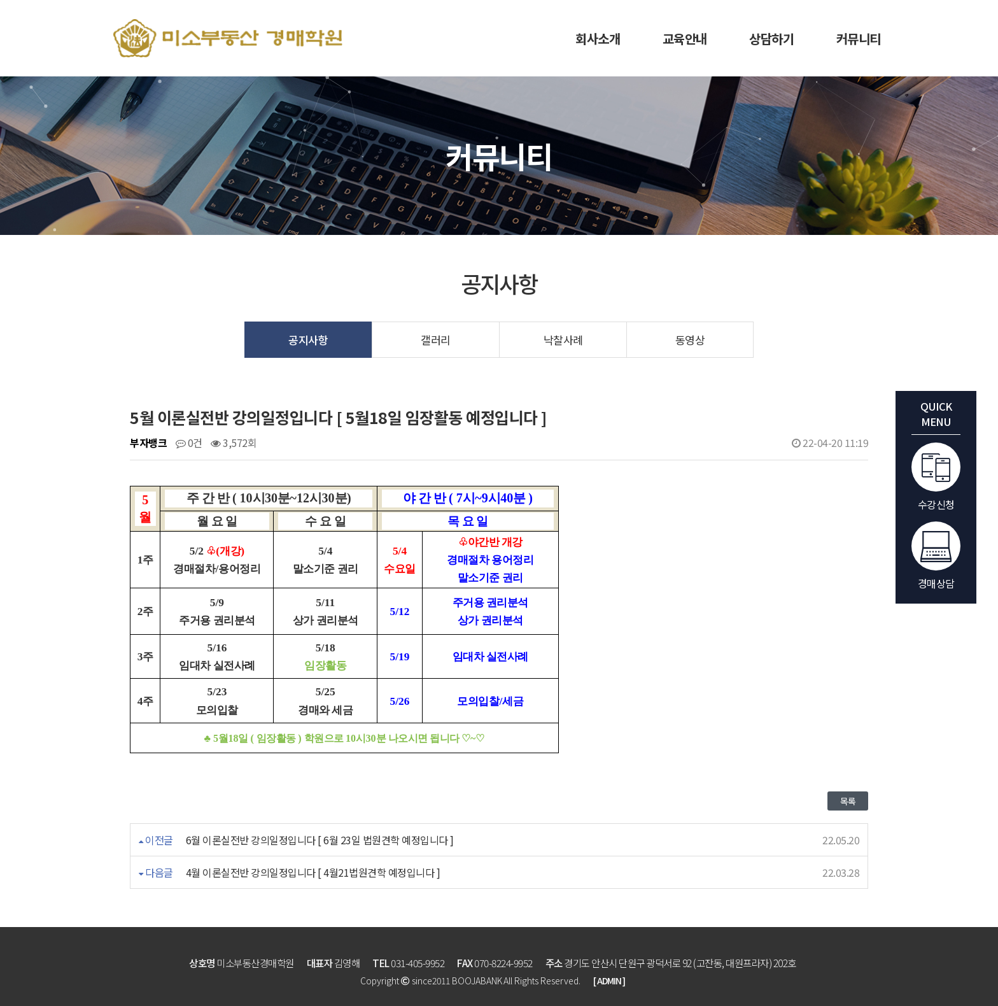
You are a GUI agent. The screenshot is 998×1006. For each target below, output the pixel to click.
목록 (847, 801)
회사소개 (597, 38)
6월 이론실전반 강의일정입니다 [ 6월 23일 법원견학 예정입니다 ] (320, 839)
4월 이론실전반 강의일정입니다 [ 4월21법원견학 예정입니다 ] (313, 872)
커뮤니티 (858, 38)
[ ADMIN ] (609, 980)
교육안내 (685, 38)
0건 (189, 442)
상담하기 (771, 38)
